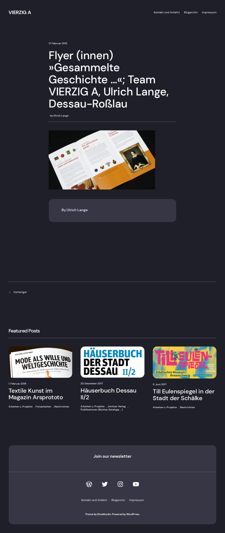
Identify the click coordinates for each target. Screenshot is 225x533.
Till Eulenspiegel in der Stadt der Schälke (183, 394)
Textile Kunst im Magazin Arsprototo (36, 394)
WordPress (132, 514)
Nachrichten (61, 406)
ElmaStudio (104, 514)
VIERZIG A (20, 12)
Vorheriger (20, 292)
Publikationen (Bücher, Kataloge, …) (102, 409)
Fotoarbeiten (43, 406)
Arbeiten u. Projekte (20, 406)
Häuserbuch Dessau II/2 (108, 394)
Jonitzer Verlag (117, 406)
